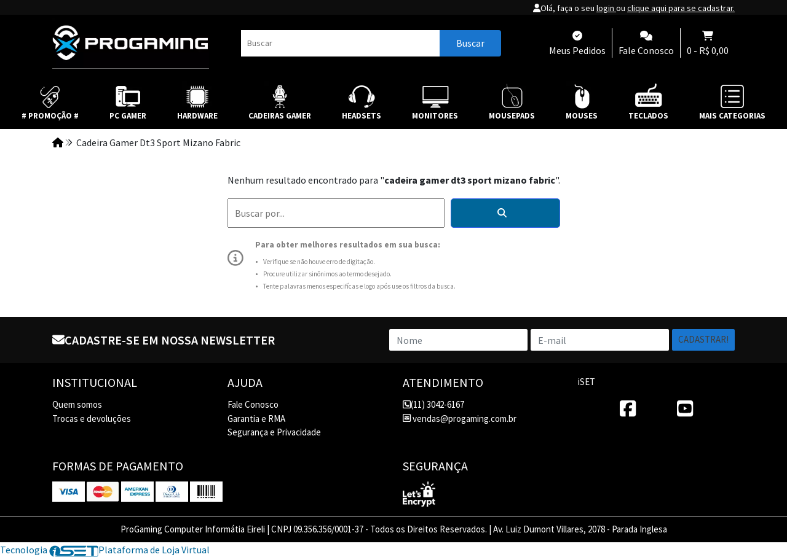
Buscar (470, 43)
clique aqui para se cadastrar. (681, 8)
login (606, 8)
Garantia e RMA (256, 418)
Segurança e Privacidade (274, 432)
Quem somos (77, 404)
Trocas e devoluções (91, 418)
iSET (586, 382)
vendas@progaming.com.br (459, 418)
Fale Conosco (253, 404)
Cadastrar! (703, 339)
